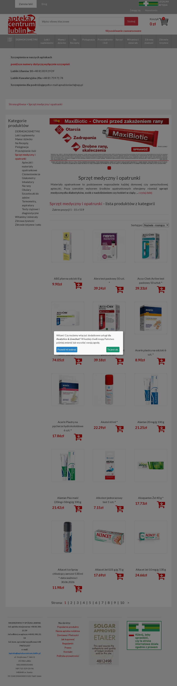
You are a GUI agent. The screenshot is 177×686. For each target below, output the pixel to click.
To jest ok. (112, 349)
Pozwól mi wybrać (66, 349)
